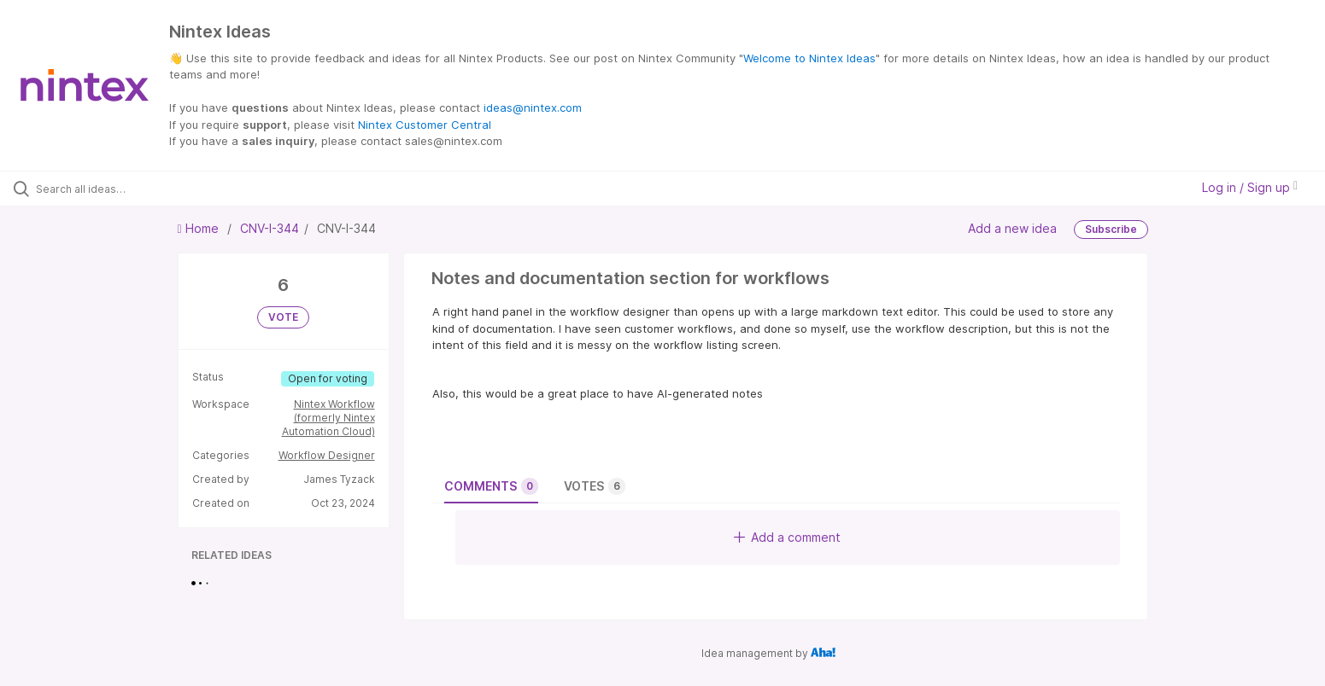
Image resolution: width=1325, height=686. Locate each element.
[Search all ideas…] (153, 188)
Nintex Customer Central (424, 124)
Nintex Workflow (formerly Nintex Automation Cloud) (328, 418)
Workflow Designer (326, 455)
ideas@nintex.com (533, 107)
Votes (594, 486)
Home (200, 228)
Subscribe (1111, 229)
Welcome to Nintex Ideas (809, 58)
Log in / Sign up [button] (1250, 187)
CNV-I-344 (269, 228)
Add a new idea (1012, 227)
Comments (491, 486)
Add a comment (787, 537)
